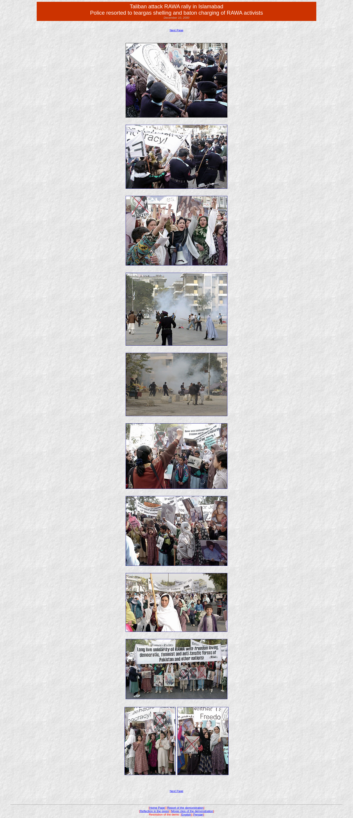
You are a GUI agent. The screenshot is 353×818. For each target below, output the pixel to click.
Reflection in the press (154, 811)
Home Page (157, 807)
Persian (198, 814)
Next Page (176, 30)
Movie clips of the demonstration (192, 811)
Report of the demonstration (185, 807)
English (186, 814)
